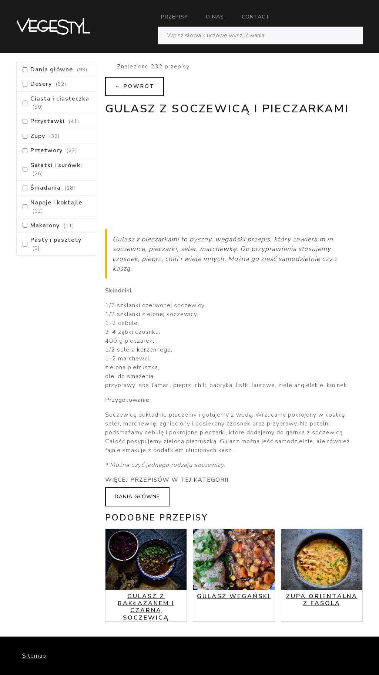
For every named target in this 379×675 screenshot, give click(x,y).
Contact (255, 16)
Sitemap (34, 656)
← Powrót (134, 86)
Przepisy (174, 16)
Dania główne (137, 496)
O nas (215, 16)
